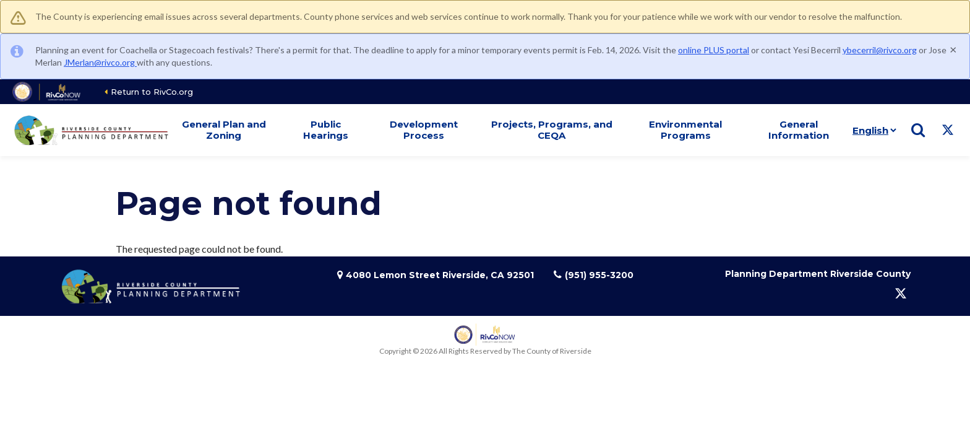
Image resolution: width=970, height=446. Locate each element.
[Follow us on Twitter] (948, 130)
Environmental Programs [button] (685, 129)
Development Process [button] (424, 129)
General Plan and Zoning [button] (224, 129)
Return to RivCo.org (152, 92)
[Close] (953, 49)
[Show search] (918, 130)
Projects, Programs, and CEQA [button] (551, 129)
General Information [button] (798, 129)
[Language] (872, 130)
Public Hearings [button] (325, 129)
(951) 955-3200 (599, 275)
